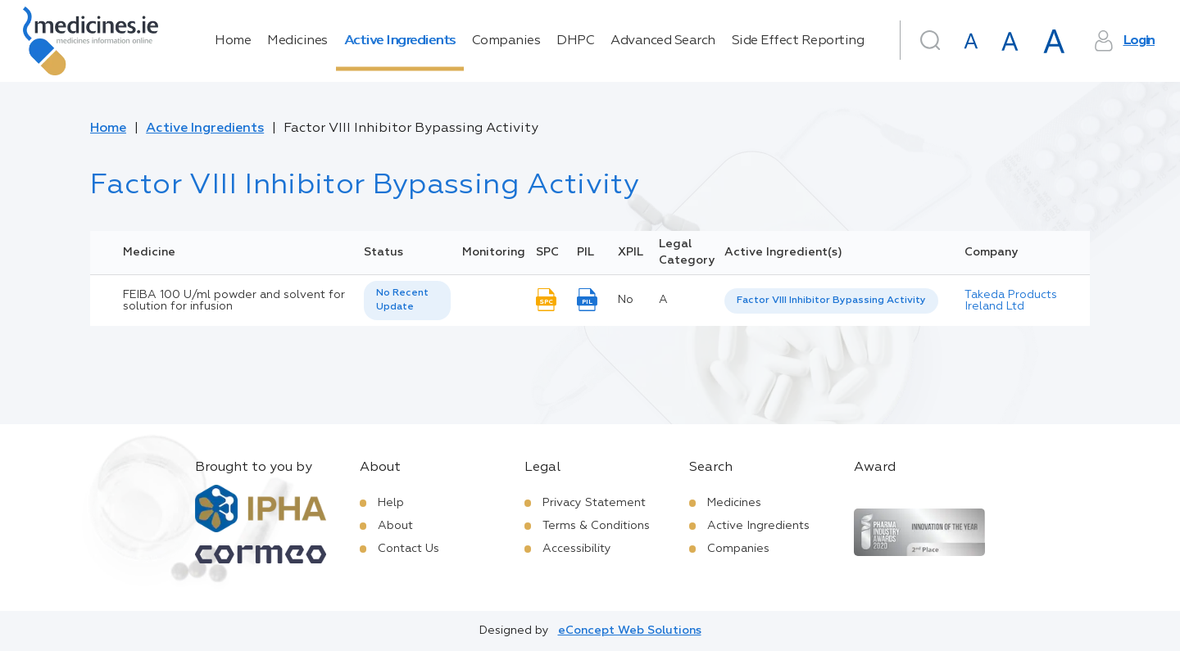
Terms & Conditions (596, 525)
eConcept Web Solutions (629, 630)
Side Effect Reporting (798, 40)
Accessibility (576, 548)
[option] (831, 301)
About (395, 525)
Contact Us (408, 548)
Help (391, 503)
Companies (506, 40)
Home (233, 40)
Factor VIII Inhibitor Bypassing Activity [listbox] (831, 300)
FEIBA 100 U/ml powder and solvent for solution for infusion (234, 300)
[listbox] (407, 300)
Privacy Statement (594, 503)
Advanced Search (662, 40)
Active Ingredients (400, 40)
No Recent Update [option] (402, 300)
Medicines (297, 40)
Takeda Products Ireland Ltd (1010, 300)
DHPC (575, 40)
